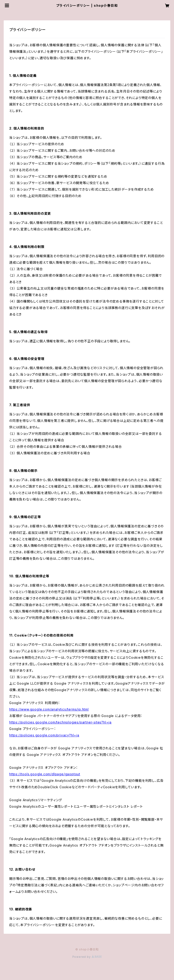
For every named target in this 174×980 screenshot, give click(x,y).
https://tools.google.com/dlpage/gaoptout (44, 774)
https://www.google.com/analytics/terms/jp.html (49, 709)
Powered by (87, 956)
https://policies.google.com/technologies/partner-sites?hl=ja (60, 722)
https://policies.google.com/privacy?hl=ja (44, 735)
